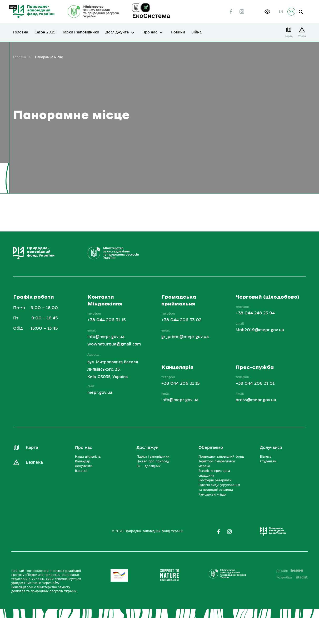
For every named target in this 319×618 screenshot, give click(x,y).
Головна (20, 32)
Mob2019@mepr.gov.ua (260, 330)
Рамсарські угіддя (212, 494)
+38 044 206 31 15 (106, 320)
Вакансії (81, 471)
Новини (178, 32)
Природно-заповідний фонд (221, 456)
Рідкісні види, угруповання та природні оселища (219, 487)
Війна (196, 32)
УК (291, 11)
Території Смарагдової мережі (216, 463)
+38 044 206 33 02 (181, 320)
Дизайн (289, 571)
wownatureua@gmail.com (114, 344)
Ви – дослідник (149, 466)
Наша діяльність (88, 456)
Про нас (149, 32)
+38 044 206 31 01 (255, 383)
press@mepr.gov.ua (256, 400)
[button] (267, 11)
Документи (83, 466)
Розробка (292, 577)
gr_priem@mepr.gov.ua (185, 336)
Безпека (34, 462)
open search (301, 12)
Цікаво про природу (153, 461)
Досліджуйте (117, 32)
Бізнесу (265, 456)
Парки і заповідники (80, 32)
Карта (289, 36)
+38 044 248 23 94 (255, 313)
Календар (82, 461)
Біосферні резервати (215, 480)
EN (281, 11)
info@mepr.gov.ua (105, 336)
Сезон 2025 (44, 32)
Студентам (268, 461)
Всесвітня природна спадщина (214, 473)
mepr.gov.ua (99, 392)
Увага (302, 36)
